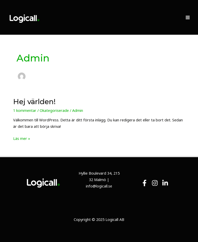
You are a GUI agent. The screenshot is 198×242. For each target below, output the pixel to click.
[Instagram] (155, 183)
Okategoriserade (54, 110)
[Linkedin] (165, 183)
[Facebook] (144, 183)
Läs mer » (21, 138)
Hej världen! (34, 101)
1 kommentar (24, 110)
